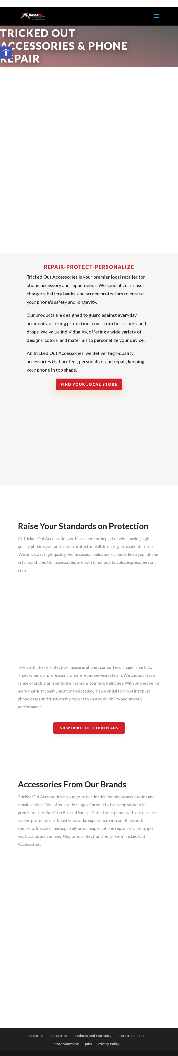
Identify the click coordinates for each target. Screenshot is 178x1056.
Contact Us (58, 1035)
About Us (36, 1035)
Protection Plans (131, 1035)
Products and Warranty (92, 1035)
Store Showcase (66, 1044)
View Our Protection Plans (89, 728)
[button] (6, 52)
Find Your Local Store (89, 384)
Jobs (88, 1044)
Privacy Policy (108, 1044)
